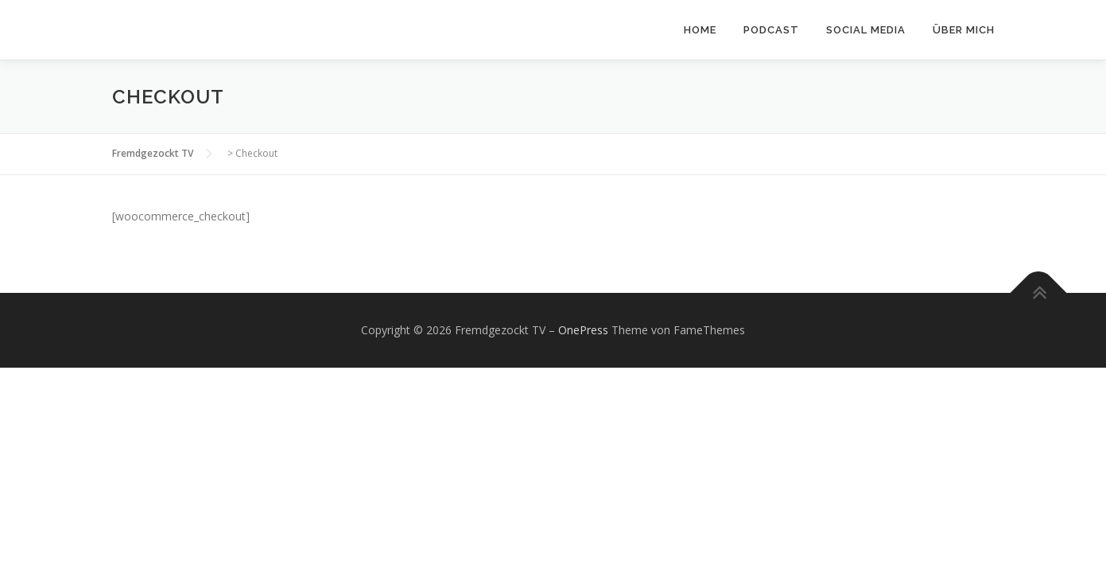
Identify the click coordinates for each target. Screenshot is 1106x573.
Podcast (771, 30)
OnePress (583, 329)
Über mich (964, 30)
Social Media (866, 30)
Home (700, 30)
